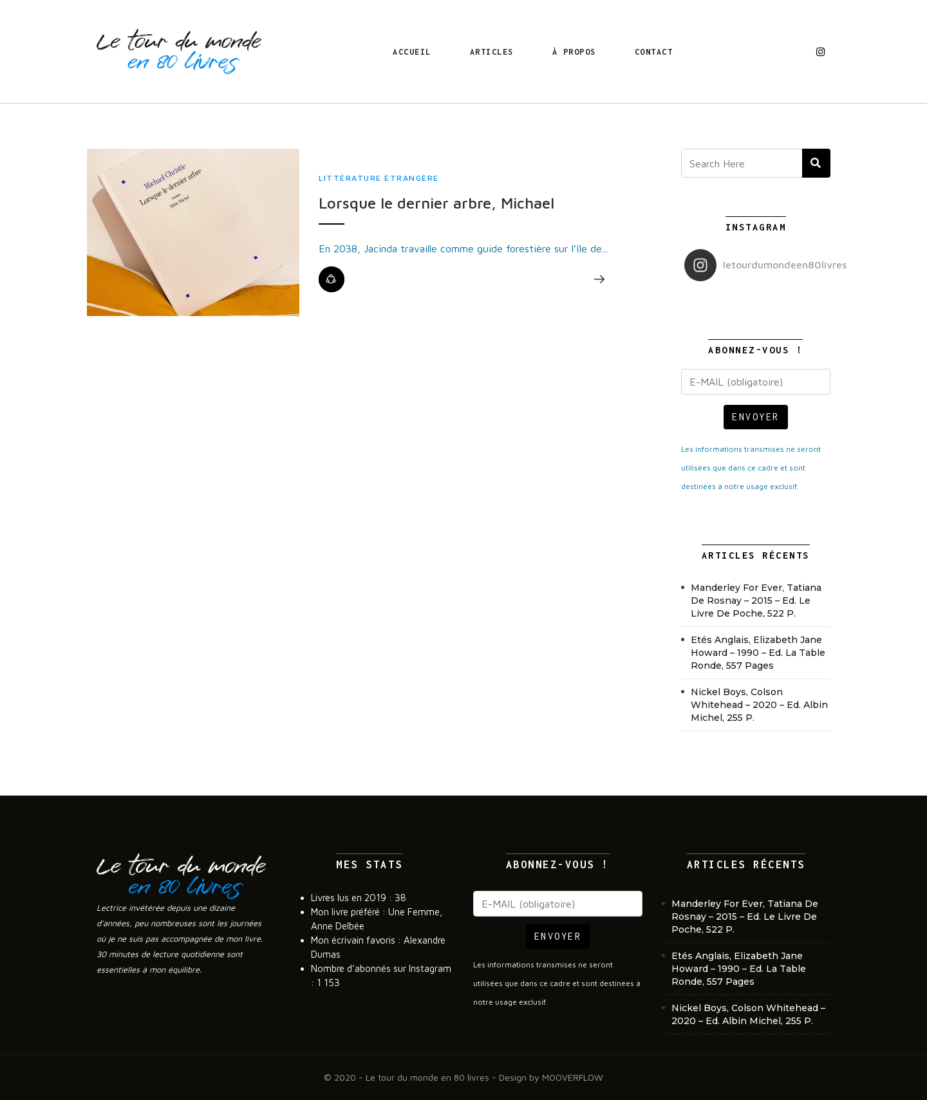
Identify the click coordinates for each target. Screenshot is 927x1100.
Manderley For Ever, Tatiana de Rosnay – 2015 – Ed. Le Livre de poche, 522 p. (756, 600)
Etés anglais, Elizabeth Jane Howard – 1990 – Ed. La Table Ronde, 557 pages (758, 652)
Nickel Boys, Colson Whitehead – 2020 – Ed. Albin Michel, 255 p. (759, 704)
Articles (492, 52)
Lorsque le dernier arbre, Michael (436, 203)
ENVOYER (756, 416)
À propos (574, 52)
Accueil (412, 52)
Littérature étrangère (379, 178)
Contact (654, 52)
